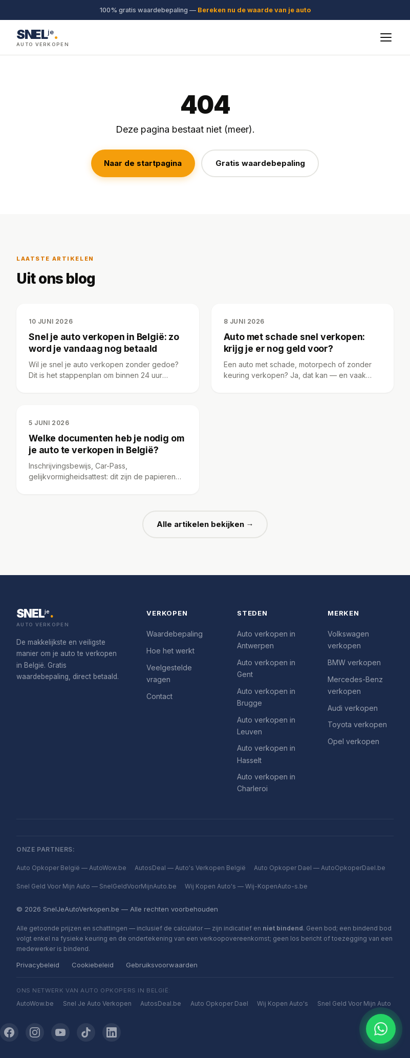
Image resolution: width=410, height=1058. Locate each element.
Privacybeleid (37, 965)
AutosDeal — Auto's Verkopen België (190, 868)
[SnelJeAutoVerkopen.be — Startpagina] (42, 37)
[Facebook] (9, 1032)
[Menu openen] (386, 37)
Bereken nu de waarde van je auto (254, 10)
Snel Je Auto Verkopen (97, 1003)
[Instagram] (35, 1032)
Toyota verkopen (357, 724)
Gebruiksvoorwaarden (162, 965)
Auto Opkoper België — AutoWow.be (71, 868)
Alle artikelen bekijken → (205, 524)
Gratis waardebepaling (260, 163)
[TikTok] (86, 1032)
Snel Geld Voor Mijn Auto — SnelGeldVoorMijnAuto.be (96, 886)
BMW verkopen (354, 662)
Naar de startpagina (143, 163)
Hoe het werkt (170, 650)
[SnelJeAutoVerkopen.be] (69, 618)
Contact (159, 696)
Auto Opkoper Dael (219, 1003)
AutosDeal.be (160, 1003)
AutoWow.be (35, 1003)
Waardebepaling (174, 633)
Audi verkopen (353, 708)
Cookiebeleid (93, 965)
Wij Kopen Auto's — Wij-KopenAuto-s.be (246, 886)
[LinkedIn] (111, 1032)
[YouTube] (60, 1032)
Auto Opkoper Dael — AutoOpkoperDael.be (319, 868)
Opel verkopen (353, 741)
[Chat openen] (381, 1029)
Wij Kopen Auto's (282, 1003)
